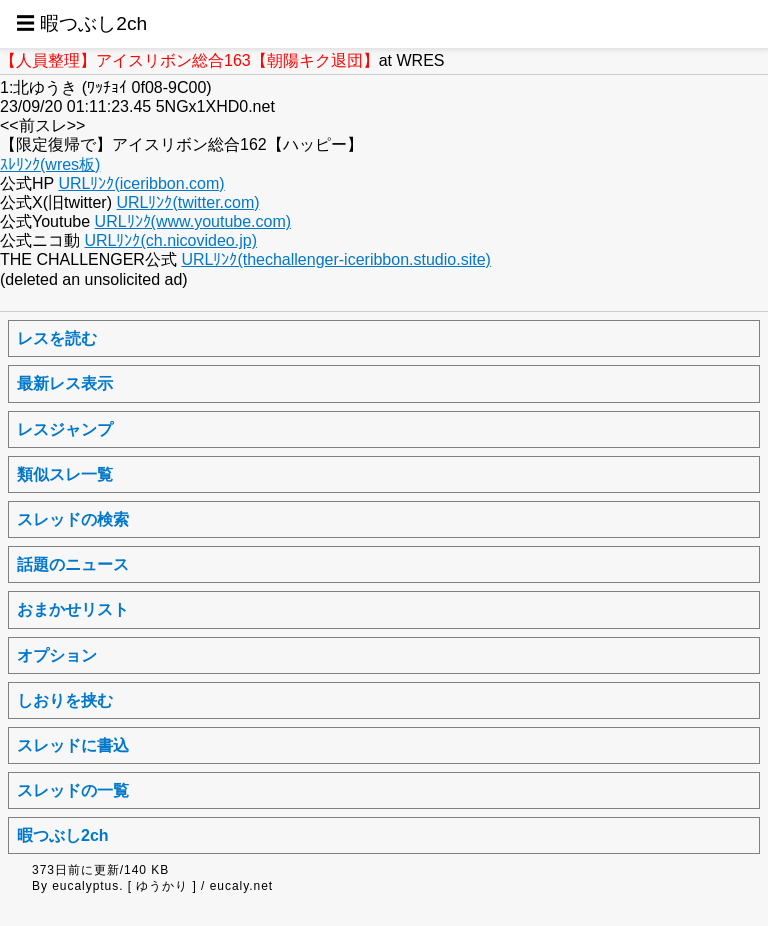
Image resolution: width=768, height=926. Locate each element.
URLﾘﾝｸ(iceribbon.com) (141, 183)
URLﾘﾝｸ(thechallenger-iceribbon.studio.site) (335, 259)
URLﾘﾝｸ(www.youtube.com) (193, 221)
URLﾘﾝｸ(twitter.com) (187, 202)
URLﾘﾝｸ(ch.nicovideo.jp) (170, 240)
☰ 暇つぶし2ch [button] (81, 23)
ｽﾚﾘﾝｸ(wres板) (50, 164)
